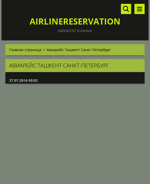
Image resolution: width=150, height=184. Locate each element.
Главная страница (25, 49)
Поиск (126, 9)
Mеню (139, 9)
